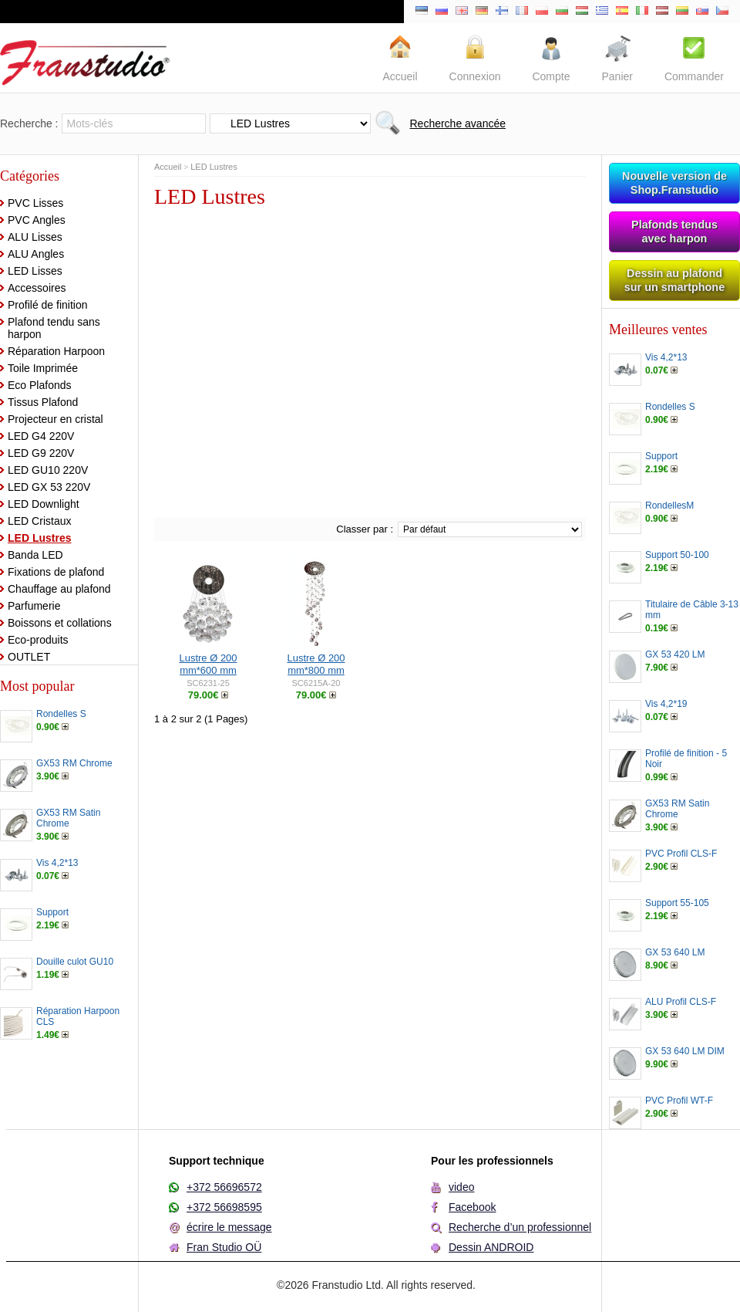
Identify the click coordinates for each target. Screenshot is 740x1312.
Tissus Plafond (43, 402)
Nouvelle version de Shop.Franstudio (674, 183)
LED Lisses (35, 271)
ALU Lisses (35, 237)
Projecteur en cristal (55, 419)
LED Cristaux (39, 521)
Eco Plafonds (40, 385)
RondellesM (669, 505)
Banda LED (35, 555)
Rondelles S (61, 713)
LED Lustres (39, 538)
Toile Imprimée (43, 368)
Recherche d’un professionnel (520, 1227)
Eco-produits (38, 640)
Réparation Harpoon (56, 351)
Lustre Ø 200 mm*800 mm (316, 664)
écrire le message (229, 1227)
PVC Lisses (35, 203)
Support (52, 912)
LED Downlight (43, 504)
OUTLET (29, 657)
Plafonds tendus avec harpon (674, 231)
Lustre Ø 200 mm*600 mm (208, 664)
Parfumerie (34, 606)
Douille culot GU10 (74, 961)
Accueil (167, 166)
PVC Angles (37, 220)
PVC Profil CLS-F (681, 853)
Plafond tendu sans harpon (54, 328)
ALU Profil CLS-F (680, 1001)
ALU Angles (36, 254)
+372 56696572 (224, 1187)
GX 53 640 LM (675, 952)
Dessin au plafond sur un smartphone (674, 280)
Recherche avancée (457, 123)
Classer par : (364, 529)
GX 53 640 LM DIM (685, 1051)
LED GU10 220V (48, 470)
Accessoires (37, 288)
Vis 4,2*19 (666, 703)
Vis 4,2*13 (57, 862)
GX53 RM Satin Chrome (68, 818)
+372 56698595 (224, 1207)
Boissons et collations (60, 623)
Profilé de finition (48, 305)
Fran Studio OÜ (224, 1247)
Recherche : (29, 123)
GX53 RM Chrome (74, 763)
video (461, 1187)
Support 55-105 (677, 903)
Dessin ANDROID (491, 1247)
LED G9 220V (41, 453)
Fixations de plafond (56, 572)
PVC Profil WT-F (679, 1100)
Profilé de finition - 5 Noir (686, 758)
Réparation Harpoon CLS (77, 1016)
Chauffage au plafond (59, 589)
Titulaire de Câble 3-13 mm (691, 609)
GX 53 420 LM (675, 654)
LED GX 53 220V (49, 487)
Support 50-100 (677, 554)
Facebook (472, 1207)
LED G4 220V (41, 436)
